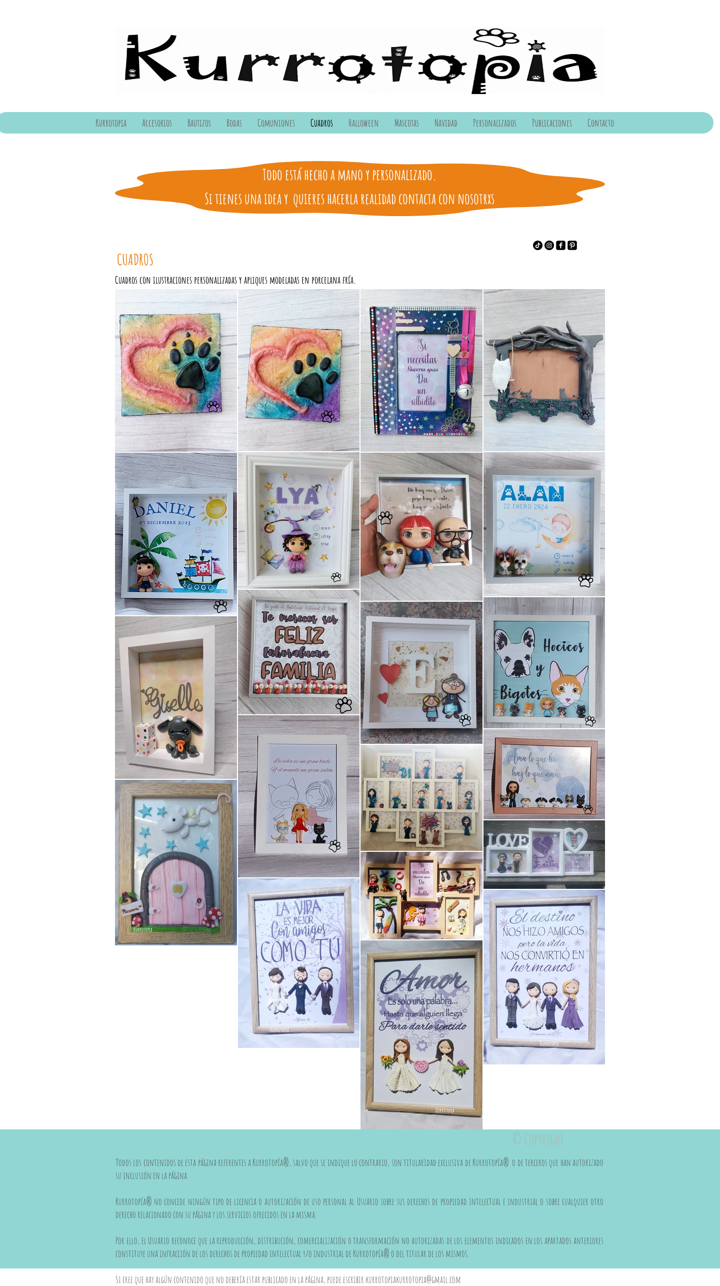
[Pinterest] (572, 245)
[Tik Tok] (537, 245)
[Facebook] (561, 245)
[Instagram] (549, 245)
